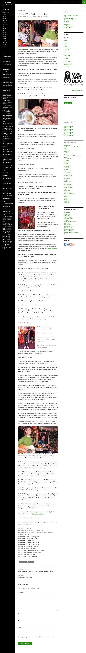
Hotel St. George (68, 217)
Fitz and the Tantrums (69, 159)
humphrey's (67, 49)
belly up (66, 37)
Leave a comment (43, 16)
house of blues (67, 48)
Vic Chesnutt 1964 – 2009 (38, 576)
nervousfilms (67, 24)
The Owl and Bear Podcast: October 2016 (6, 140)
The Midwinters (68, 224)
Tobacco (66, 198)
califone (66, 16)
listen (4, 22)
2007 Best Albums (68, 126)
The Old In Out (68, 227)
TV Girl (65, 233)
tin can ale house (68, 64)
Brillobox (41, 61)
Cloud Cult (66, 151)
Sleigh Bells (67, 189)
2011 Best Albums (68, 132)
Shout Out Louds (68, 187)
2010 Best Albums (68, 130)
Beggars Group (50, 248)
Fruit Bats (66, 160)
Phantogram (67, 181)
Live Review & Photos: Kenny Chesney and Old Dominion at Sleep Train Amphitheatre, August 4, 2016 (7, 229)
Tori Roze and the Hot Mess (71, 232)
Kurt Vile (66, 169)
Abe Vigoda (67, 145)
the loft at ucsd (68, 63)
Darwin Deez (67, 153)
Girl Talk (66, 163)
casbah (65, 40)
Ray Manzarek (67, 183)
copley (65, 43)
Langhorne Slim (68, 171)
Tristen (65, 199)
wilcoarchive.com (68, 27)
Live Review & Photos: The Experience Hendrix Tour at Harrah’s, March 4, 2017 (7, 63)
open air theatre (68, 54)
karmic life (66, 21)
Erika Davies (67, 212)
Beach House (67, 150)
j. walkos (33, 16)
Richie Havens (67, 184)
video (4, 46)
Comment (21, 592)
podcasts (5, 34)
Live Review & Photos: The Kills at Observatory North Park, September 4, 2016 (7, 198)
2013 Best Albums (68, 135)
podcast (4, 32)
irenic (65, 51)
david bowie (23, 562)
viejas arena (67, 66)
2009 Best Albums (68, 129)
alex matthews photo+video (71, 15)
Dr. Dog (65, 154)
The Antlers (67, 190)
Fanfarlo (20, 49)
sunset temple (67, 61)
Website (20, 628)
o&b (3, 26)
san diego (5, 40)
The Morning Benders (69, 195)
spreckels (66, 60)
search (79, 2)
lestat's (66, 52)
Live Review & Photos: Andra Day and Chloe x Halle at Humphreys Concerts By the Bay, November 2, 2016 (8, 84)
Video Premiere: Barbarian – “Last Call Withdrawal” (7, 102)
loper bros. (66, 23)
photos (4, 28)
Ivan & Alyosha (67, 166)
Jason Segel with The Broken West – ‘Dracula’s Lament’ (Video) (38, 570)
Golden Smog (67, 165)
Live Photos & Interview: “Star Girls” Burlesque (7, 188)
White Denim (67, 202)
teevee (4, 44)
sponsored (5, 42)
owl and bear (7, 2)
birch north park (68, 39)
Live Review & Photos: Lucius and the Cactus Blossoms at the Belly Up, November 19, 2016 (7, 76)
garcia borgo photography (70, 18)
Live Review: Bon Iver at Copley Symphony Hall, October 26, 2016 (8, 125)
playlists (4, 30)
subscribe (71, 2)
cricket (65, 45)
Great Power (67, 214)
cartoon (4, 14)
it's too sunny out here (70, 20)
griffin (65, 46)
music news (5, 24)
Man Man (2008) (68, 175)
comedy (4, 16)
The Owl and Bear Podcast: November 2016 (7, 90)
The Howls (66, 223)
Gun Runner (67, 215)
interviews (21, 10)
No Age (66, 180)
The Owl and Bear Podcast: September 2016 (7, 183)
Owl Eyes (66, 220)
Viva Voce (66, 201)
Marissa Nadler (67, 178)
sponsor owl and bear (77, 90)
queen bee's (67, 57)
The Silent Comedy (69, 229)
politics (4, 36)
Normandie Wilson (68, 218)
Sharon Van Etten (68, 186)
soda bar (66, 58)
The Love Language (69, 193)
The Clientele (67, 192)
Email (19, 621)
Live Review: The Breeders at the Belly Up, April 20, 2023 (7, 56)
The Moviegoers (68, 226)
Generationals (67, 162)
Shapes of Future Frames (70, 221)
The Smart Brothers (69, 230)
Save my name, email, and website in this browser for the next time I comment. (37, 638)
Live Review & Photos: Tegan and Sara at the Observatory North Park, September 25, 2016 (7, 161)
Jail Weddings (67, 168)
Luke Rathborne (68, 174)
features (55, 2)
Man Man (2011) (68, 177)
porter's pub (67, 55)
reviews (4, 38)
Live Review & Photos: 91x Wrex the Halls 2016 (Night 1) (7, 69)
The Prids (66, 196)
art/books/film (6, 12)
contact (63, 2)
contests (4, 18)
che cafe (66, 42)
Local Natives (67, 172)
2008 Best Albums (68, 127)
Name (20, 614)
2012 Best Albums (68, 133)
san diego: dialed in (68, 26)
